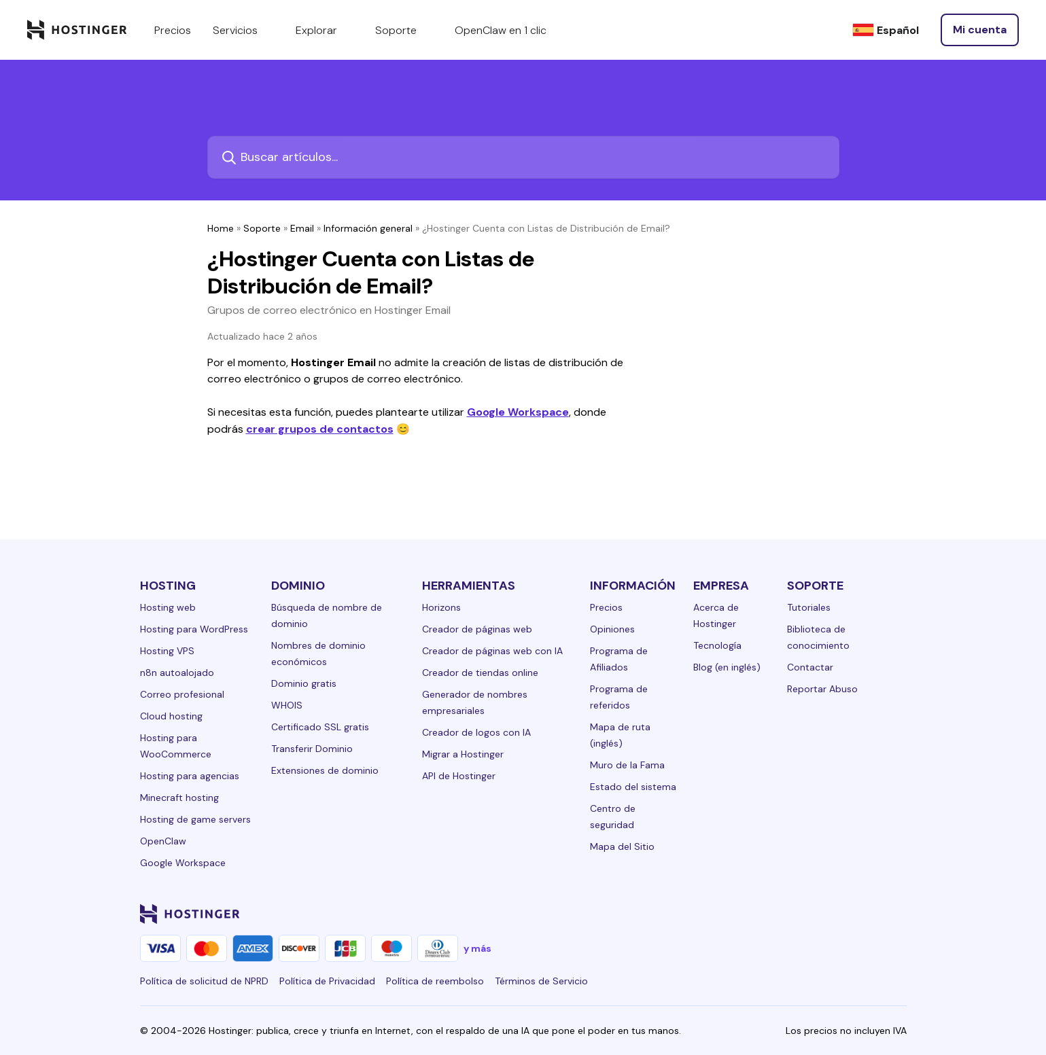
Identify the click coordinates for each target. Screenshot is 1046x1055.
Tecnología (717, 645)
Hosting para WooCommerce (175, 746)
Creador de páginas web (477, 629)
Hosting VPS (167, 651)
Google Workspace (518, 412)
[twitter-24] (817, 914)
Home (220, 228)
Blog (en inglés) (727, 667)
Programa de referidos (619, 697)
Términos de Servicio (541, 981)
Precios (606, 607)
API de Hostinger (458, 776)
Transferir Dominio (312, 749)
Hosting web (168, 607)
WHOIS (286, 705)
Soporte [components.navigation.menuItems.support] (404, 30)
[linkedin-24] (735, 914)
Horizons (441, 607)
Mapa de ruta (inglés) (620, 735)
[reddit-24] (871, 914)
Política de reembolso (435, 981)
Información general (368, 228)
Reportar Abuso (822, 689)
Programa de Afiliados (619, 659)
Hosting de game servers (195, 819)
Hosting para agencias (189, 776)
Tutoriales (809, 607)
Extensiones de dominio (325, 770)
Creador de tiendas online (480, 672)
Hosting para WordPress (194, 629)
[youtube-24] (844, 914)
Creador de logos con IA (476, 732)
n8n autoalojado (177, 672)
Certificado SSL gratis (320, 727)
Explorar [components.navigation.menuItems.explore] (324, 30)
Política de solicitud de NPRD (204, 981)
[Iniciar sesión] (980, 30)
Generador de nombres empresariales (474, 702)
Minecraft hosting (179, 797)
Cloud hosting (171, 716)
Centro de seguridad (612, 816)
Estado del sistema (633, 787)
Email (302, 228)
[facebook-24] (762, 914)
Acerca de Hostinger (716, 615)
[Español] (885, 30)
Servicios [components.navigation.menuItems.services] (243, 30)
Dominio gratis (303, 683)
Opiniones (612, 629)
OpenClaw (163, 841)
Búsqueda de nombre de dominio (326, 615)
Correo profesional (182, 694)
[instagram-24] (790, 914)
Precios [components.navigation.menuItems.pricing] (172, 30)
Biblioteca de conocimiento (818, 637)
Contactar (810, 667)
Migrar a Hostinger (463, 754)
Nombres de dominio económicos (318, 653)
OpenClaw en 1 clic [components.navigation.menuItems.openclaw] (500, 30)
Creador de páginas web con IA (492, 651)
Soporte (262, 228)
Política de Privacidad (327, 981)
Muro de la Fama (627, 765)
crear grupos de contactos (320, 429)
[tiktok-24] (898, 914)
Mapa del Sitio (622, 846)
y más (477, 948)
